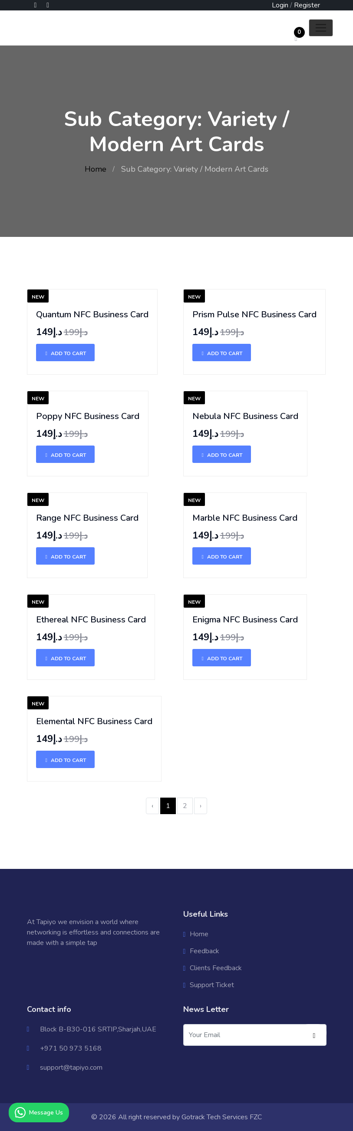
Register (307, 5)
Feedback (204, 951)
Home (95, 169)
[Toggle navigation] (321, 28)
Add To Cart (65, 353)
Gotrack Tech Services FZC (221, 1117)
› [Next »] (200, 806)
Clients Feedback (216, 968)
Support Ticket (212, 985)
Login (280, 5)
